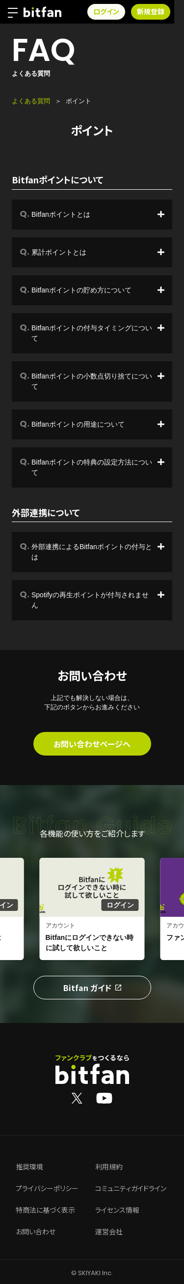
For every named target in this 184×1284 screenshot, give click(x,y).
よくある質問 (31, 101)
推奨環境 (29, 1167)
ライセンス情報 (117, 1210)
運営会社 (109, 1232)
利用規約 (109, 1167)
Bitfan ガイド (92, 987)
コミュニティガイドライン (130, 1189)
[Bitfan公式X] (77, 1098)
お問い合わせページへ (92, 744)
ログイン (116, 12)
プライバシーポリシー (47, 1189)
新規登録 (160, 12)
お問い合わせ (35, 1232)
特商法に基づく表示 (45, 1210)
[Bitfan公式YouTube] (104, 1098)
